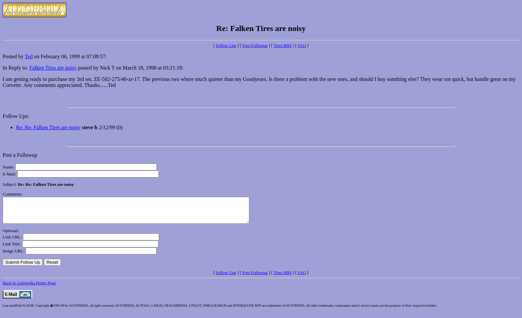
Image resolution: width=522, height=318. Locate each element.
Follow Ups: (16, 116)
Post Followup (255, 45)
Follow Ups (226, 45)
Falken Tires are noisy (53, 68)
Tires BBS (283, 45)
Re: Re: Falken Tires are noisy (48, 127)
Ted (29, 56)
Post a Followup (20, 155)
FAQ (302, 45)
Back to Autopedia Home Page (29, 287)
